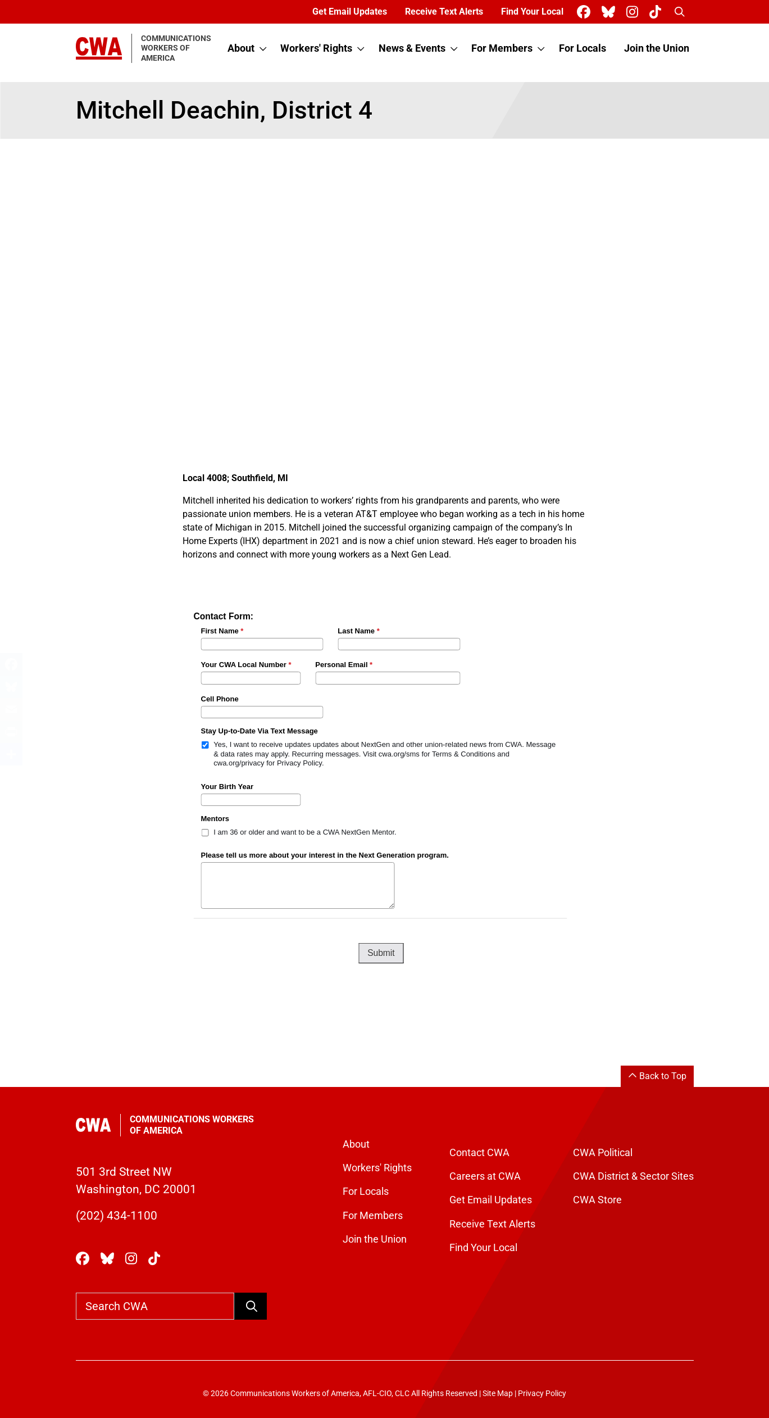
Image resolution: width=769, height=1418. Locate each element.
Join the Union (656, 48)
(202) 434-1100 (116, 1215)
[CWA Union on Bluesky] (611, 12)
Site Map (498, 1393)
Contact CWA (479, 1152)
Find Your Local (532, 11)
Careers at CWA (485, 1176)
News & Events (412, 48)
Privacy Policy (542, 1393)
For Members (502, 48)
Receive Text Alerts (444, 11)
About (240, 48)
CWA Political (603, 1152)
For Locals (582, 48)
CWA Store (597, 1200)
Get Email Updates (349, 11)
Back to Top (657, 1076)
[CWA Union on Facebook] (586, 12)
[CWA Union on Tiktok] (657, 12)
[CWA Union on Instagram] (634, 12)
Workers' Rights (316, 48)
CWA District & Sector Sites (633, 1176)
